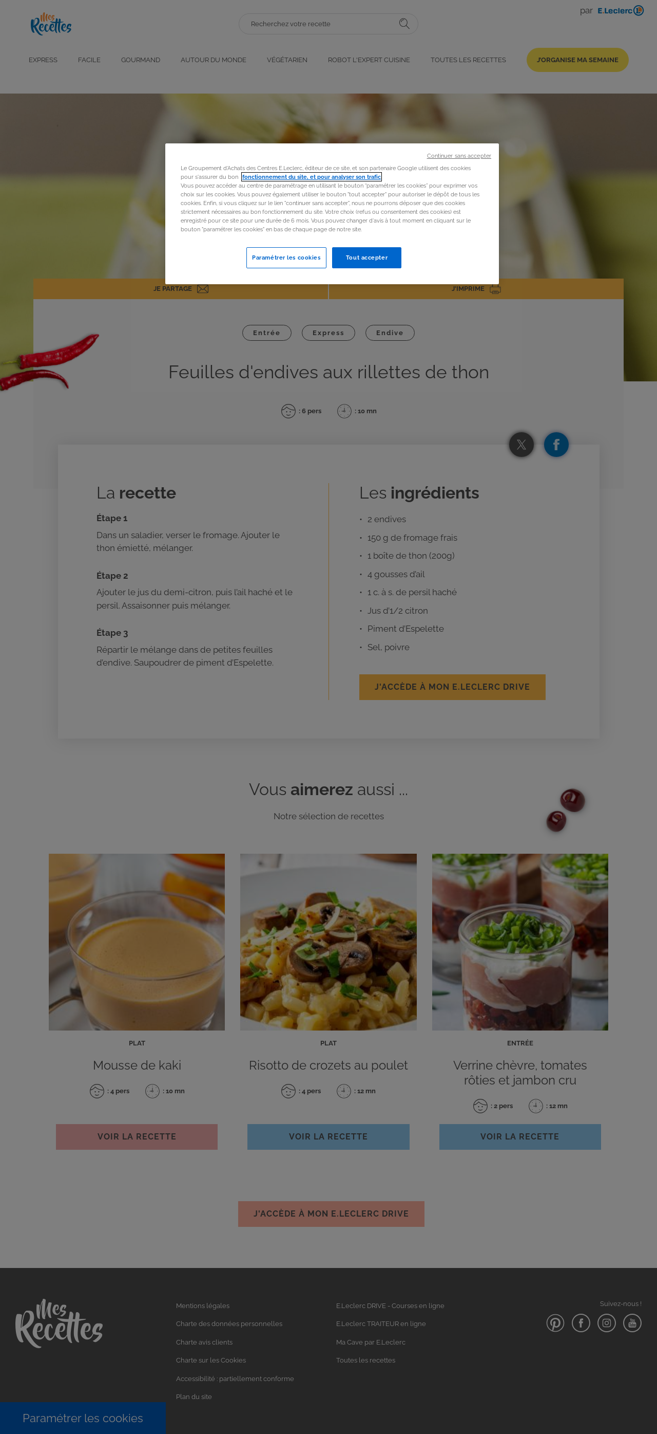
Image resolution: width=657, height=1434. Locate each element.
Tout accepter (367, 257)
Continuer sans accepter (459, 156)
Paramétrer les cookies (286, 257)
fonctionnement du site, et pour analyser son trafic (311, 176)
